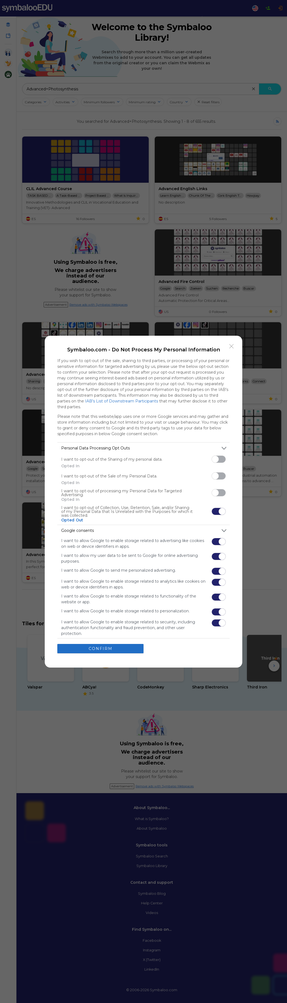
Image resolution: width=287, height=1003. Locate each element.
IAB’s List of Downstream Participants (121, 400)
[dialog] (143, 501)
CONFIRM (100, 648)
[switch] (219, 459)
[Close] (231, 346)
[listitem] (143, 448)
